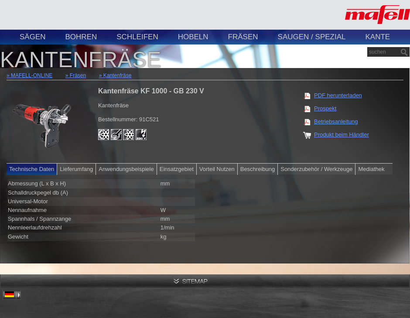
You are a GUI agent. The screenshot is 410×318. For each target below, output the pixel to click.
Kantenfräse (117, 75)
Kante (377, 37)
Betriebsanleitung (336, 121)
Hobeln (193, 37)
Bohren (81, 37)
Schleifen (137, 37)
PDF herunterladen (338, 95)
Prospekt (325, 108)
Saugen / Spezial (312, 37)
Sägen (33, 37)
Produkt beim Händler (341, 134)
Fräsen (243, 37)
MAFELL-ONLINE (31, 75)
